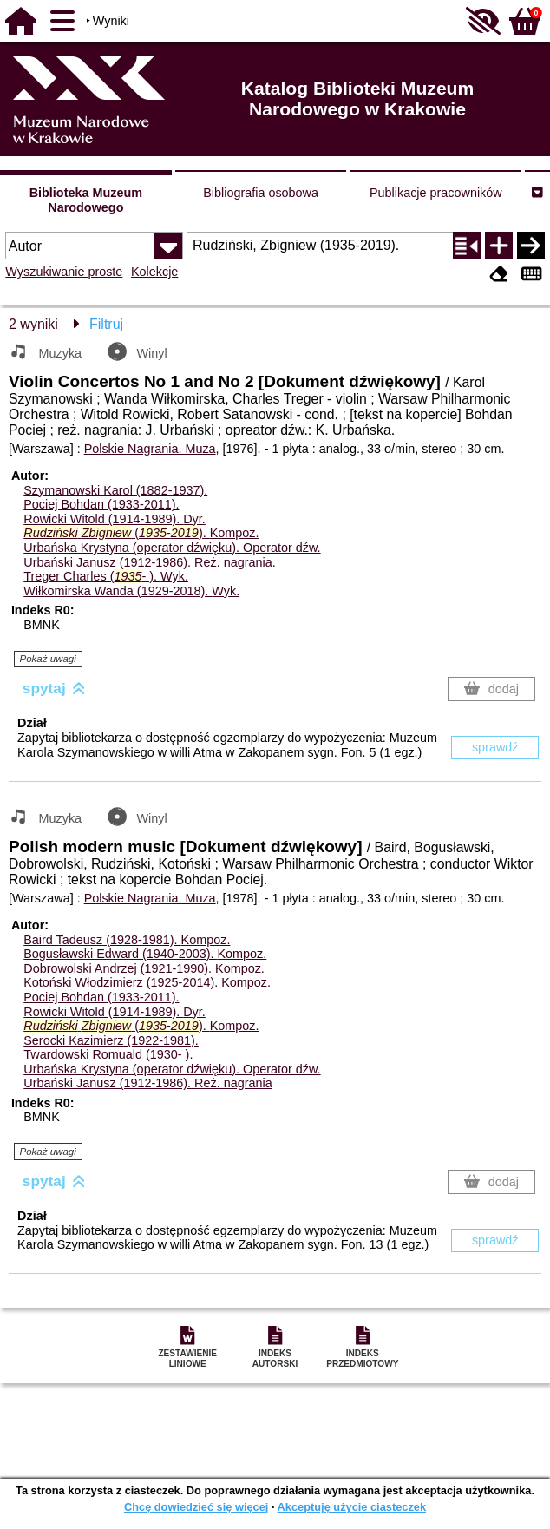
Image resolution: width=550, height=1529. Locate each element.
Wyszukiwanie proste (63, 272)
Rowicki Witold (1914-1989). (114, 519)
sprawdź (495, 747)
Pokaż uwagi (48, 658)
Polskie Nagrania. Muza (150, 449)
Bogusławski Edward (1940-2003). (144, 954)
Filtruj (106, 324)
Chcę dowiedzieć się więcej (196, 1506)
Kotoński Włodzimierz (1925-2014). (147, 982)
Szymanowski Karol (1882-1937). (115, 490)
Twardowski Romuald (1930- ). (108, 1054)
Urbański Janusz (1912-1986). (149, 562)
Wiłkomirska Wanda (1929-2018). (131, 591)
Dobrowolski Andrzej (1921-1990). (144, 968)
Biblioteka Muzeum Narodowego (85, 200)
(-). (141, 533)
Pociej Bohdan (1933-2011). (101, 504)
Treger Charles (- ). (105, 576)
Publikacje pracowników (436, 193)
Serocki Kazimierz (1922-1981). (111, 1040)
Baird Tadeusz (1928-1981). (126, 940)
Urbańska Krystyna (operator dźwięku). (171, 548)
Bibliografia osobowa (260, 193)
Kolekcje (154, 272)
